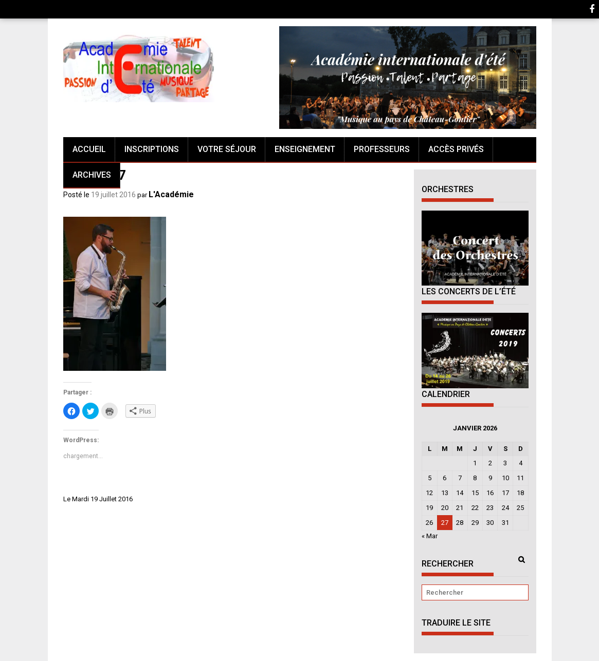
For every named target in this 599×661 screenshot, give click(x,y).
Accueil (89, 149)
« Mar (430, 536)
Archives (91, 175)
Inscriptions (151, 149)
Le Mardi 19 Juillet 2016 (98, 499)
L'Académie (171, 194)
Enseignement (305, 149)
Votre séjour (226, 149)
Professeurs (382, 149)
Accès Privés (456, 149)
